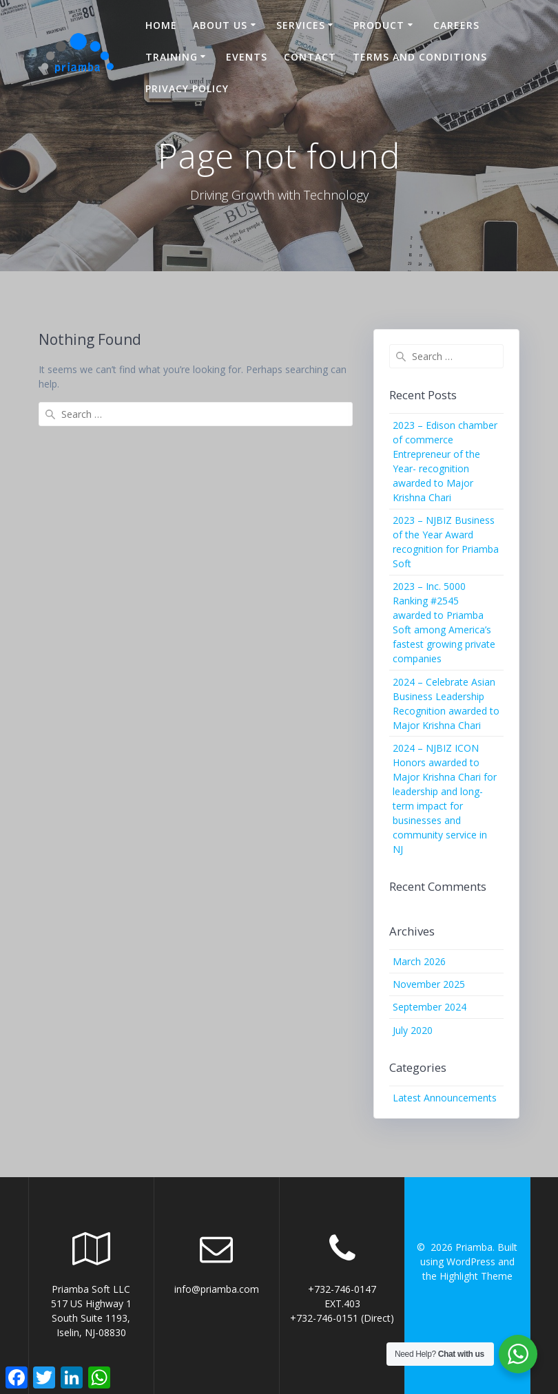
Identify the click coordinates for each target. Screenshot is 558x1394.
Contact (310, 56)
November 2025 (429, 984)
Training (171, 56)
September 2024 (429, 1006)
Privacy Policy (187, 88)
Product (378, 25)
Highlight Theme (476, 1275)
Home (161, 25)
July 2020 (413, 1030)
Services (300, 25)
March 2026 (419, 961)
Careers (456, 25)
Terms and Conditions (420, 56)
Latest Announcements (445, 1097)
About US (220, 25)
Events (246, 56)
